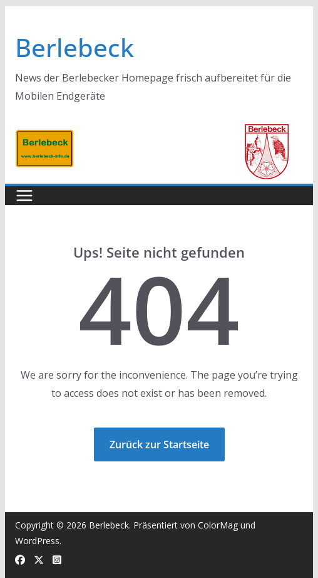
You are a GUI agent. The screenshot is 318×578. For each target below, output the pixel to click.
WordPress (37, 541)
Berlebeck (74, 47)
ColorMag (218, 525)
